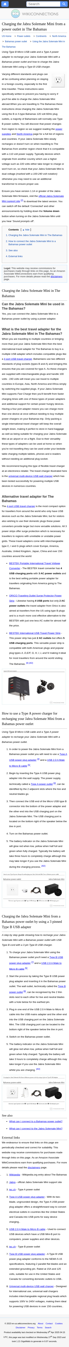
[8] (27, 663)
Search (48, 1327)
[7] (32, 962)
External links (15, 256)
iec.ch (12, 1189)
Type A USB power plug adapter (27, 1197)
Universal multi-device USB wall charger (31, 1286)
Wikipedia (14, 1174)
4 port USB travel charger (18, 359)
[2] (22, 200)
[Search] (43, 4)
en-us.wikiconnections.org (24, 1323)
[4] (38, 759)
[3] (54, 783)
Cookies (59, 1323)
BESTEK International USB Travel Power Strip (35, 633)
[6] (25, 991)
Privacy (31, 1327)
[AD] (31, 663)
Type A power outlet (42, 784)
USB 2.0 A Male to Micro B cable (27, 1229)
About (40, 1323)
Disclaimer (20, 1327)
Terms (39, 1327)
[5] (29, 765)
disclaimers (56, 276)
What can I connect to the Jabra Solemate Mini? (35, 1128)
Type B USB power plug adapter (27, 1254)
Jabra (12, 1182)
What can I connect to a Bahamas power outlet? (35, 1121)
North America (24, 134)
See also (13, 250)
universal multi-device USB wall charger (30, 476)
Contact (49, 1323)
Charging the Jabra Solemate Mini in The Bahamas (35, 235)
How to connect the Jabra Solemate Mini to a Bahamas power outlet (32, 243)
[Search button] (64, 4)
